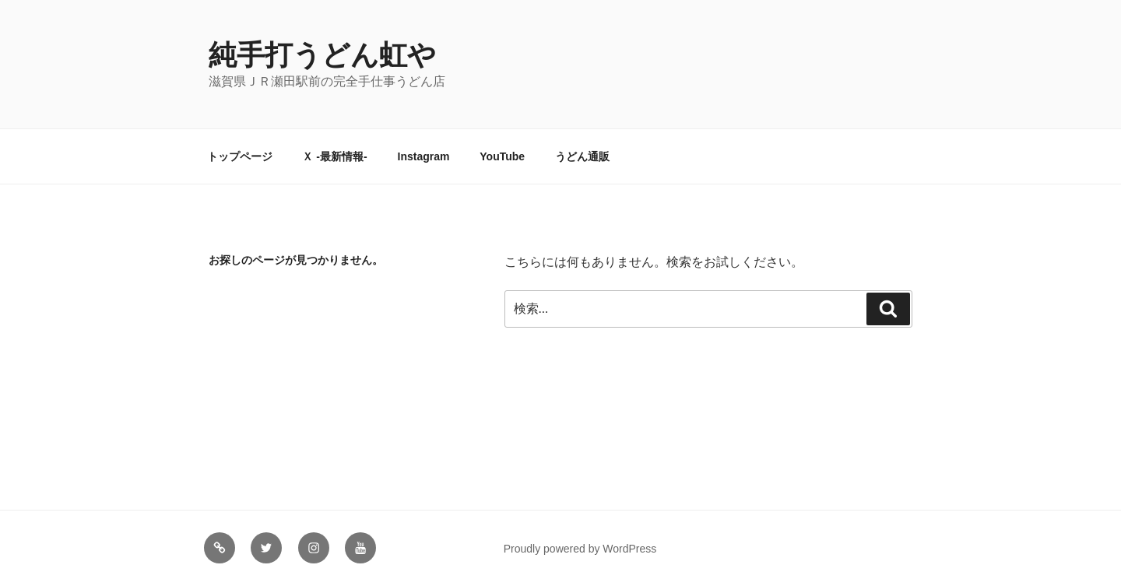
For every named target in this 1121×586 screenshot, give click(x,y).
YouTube (502, 156)
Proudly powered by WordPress (580, 548)
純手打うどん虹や (322, 55)
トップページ (239, 156)
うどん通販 (582, 156)
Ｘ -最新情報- (334, 156)
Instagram (424, 156)
